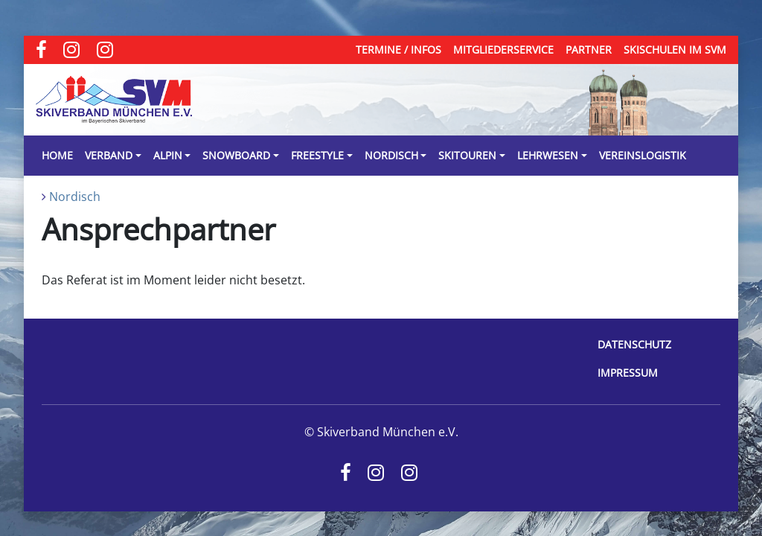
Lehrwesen (547, 155)
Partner (589, 49)
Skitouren (467, 155)
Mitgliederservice (503, 49)
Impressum (628, 373)
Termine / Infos (398, 49)
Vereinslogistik (642, 155)
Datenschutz (634, 344)
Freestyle (317, 155)
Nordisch (391, 155)
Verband (108, 155)
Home (57, 155)
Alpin (167, 155)
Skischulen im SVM (675, 49)
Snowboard (236, 155)
